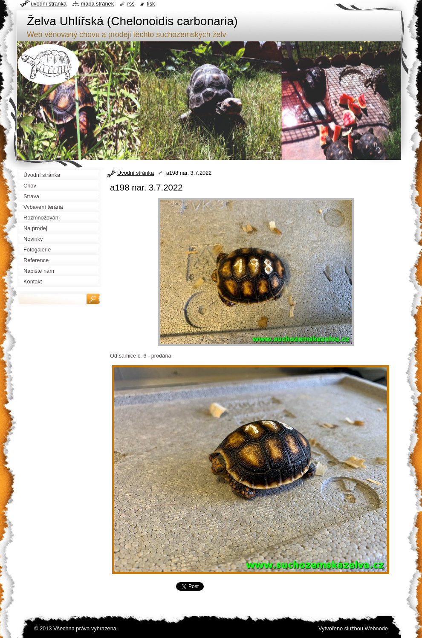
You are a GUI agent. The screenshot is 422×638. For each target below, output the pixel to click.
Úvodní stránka (135, 173)
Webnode (376, 628)
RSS (131, 3)
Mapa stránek (97, 3)
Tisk (151, 3)
